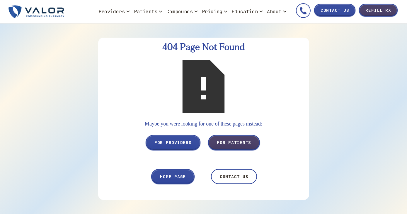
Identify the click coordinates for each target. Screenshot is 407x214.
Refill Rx (378, 10)
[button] (114, 12)
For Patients (234, 142)
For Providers (173, 142)
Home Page (173, 176)
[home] (52, 11)
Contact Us (335, 10)
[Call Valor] (303, 11)
